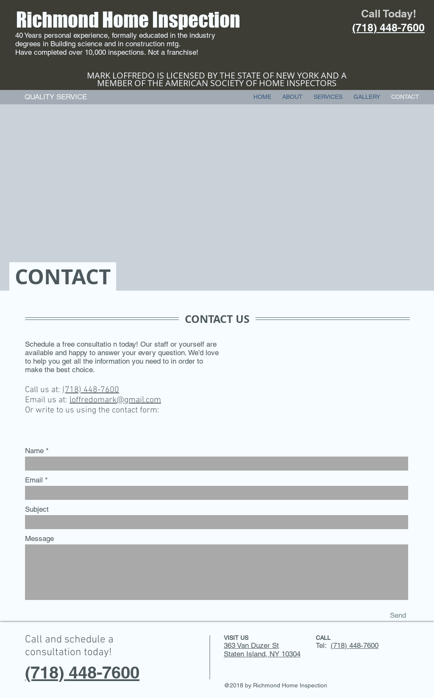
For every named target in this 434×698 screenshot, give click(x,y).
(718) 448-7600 (90, 390)
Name (34, 450)
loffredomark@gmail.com (115, 400)
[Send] (398, 615)
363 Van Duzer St (251, 645)
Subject (37, 509)
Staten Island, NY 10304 (262, 654)
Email (34, 480)
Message (39, 538)
